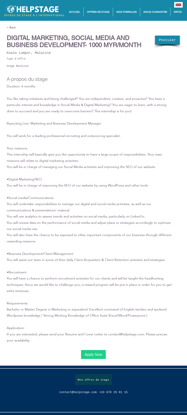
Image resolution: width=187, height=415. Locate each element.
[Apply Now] (93, 354)
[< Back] (20, 27)
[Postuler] (167, 40)
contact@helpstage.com (126, 334)
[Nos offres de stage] (93, 379)
